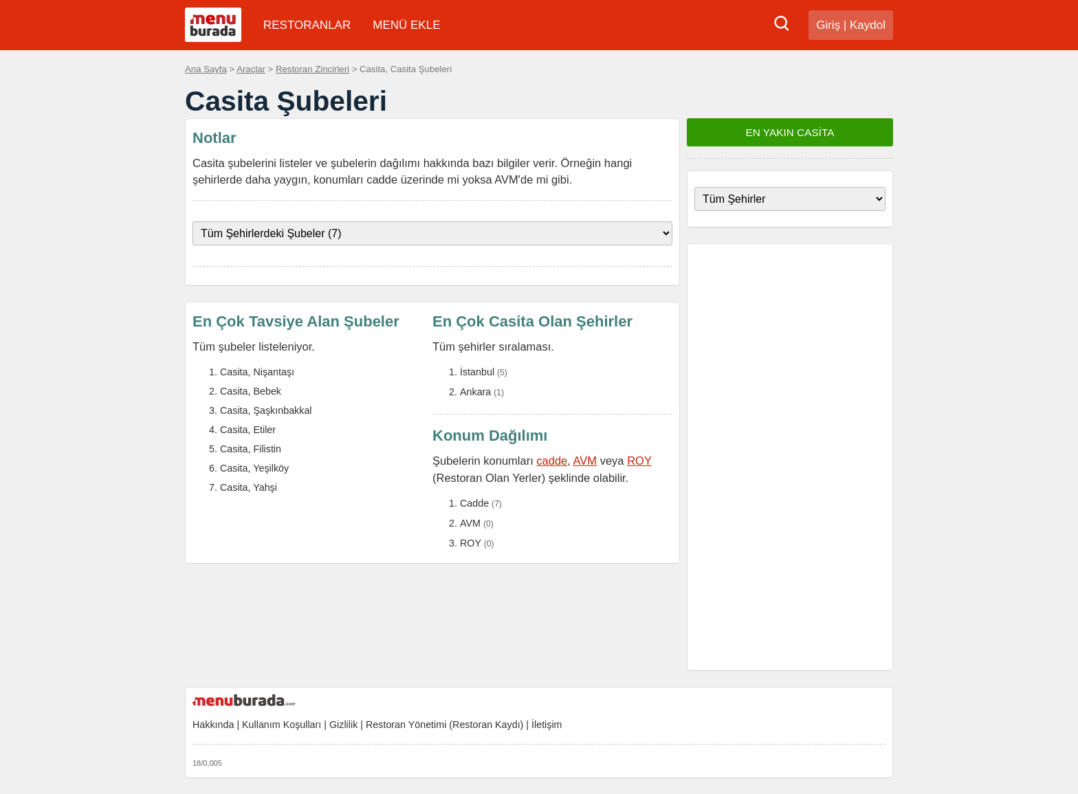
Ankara (475, 391)
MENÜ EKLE (406, 25)
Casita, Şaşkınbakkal (266, 410)
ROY (639, 460)
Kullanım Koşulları (281, 724)
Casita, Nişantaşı (257, 371)
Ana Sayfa (206, 69)
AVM (585, 460)
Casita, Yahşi (248, 487)
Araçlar (250, 69)
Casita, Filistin (250, 448)
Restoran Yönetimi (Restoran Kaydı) (444, 724)
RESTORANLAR (307, 25)
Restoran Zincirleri (312, 69)
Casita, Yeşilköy (254, 468)
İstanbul (477, 371)
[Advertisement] (790, 457)
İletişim (546, 724)
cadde (551, 460)
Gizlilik (343, 724)
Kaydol (868, 25)
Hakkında (213, 724)
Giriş (828, 25)
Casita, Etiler (248, 429)
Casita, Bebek (250, 391)
